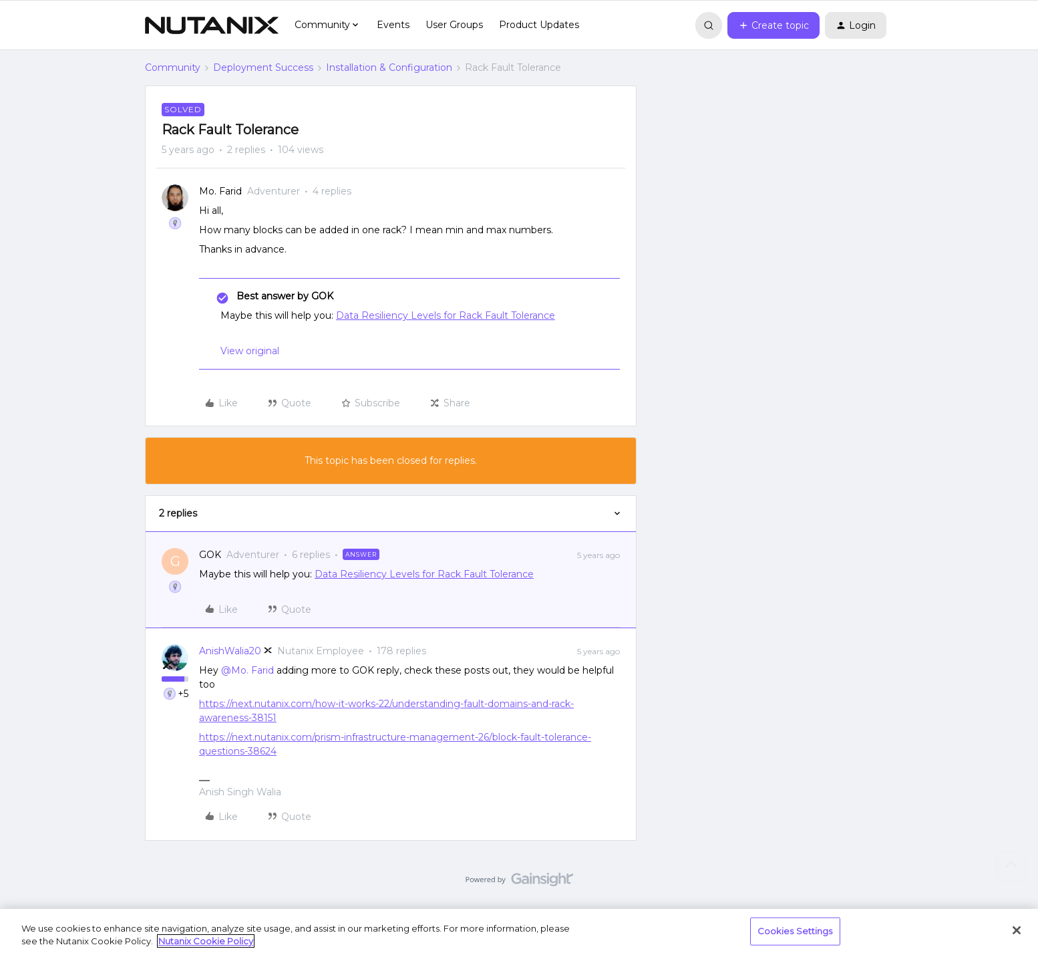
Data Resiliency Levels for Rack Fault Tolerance (445, 315)
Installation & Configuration (389, 67)
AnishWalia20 (230, 651)
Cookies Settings (795, 931)
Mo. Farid (220, 191)
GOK (210, 555)
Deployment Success (263, 67)
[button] (773, 25)
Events (393, 25)
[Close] (1016, 930)
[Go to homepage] (212, 25)
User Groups (454, 25)
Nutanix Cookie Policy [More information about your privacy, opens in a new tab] (205, 941)
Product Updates (539, 25)
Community (172, 67)
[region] (519, 932)
